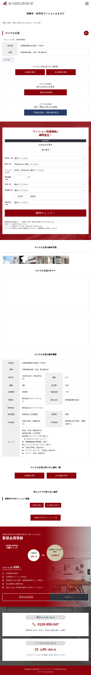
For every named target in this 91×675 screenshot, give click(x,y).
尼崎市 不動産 (6, 22)
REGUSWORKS (49, 671)
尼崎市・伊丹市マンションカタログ (22, 22)
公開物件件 (30, 72)
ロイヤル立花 (36, 22)
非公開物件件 (61, 72)
